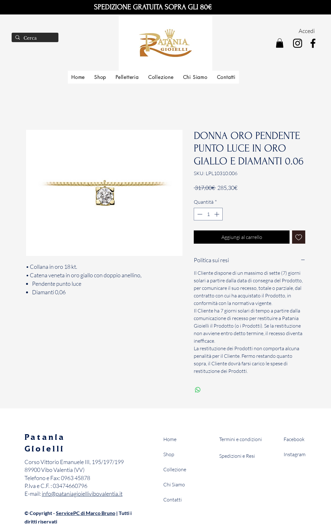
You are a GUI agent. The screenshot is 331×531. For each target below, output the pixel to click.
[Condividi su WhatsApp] (198, 390)
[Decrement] (199, 214)
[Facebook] (313, 43)
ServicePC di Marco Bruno (85, 513)
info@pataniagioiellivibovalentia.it (82, 493)
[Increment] (217, 214)
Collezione (174, 469)
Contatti (172, 499)
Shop (168, 454)
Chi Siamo (174, 484)
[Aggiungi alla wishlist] (298, 237)
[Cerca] (34, 38)
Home (169, 439)
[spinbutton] (208, 214)
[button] (280, 43)
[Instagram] (297, 43)
